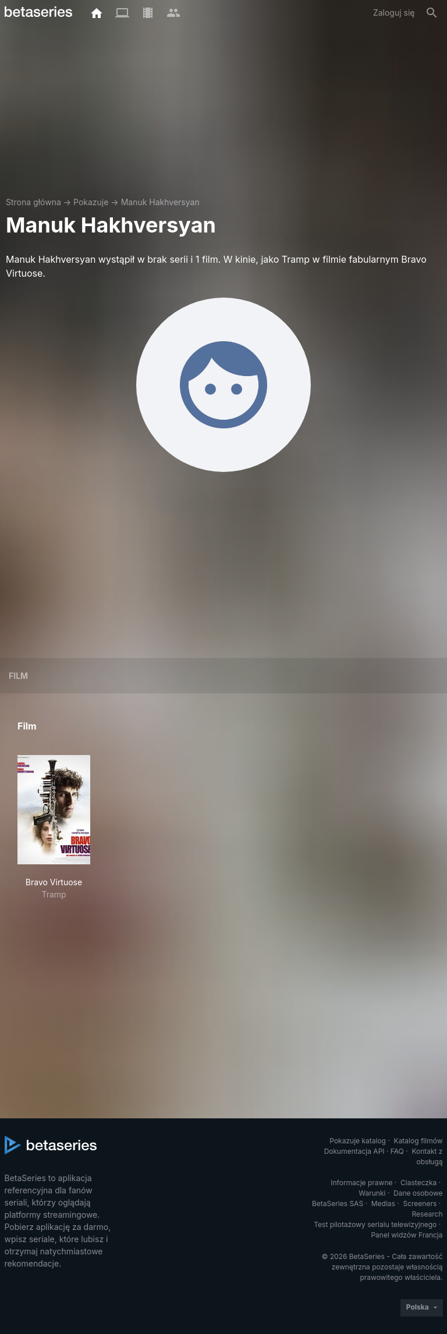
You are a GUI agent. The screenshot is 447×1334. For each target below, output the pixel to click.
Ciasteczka (418, 1182)
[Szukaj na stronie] (432, 13)
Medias (383, 1203)
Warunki (372, 1193)
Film (18, 676)
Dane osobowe (418, 1193)
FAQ (397, 1151)
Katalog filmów (418, 1140)
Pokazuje (90, 202)
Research (427, 1214)
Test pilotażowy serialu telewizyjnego (375, 1224)
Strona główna (33, 202)
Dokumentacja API (354, 1151)
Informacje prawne (361, 1182)
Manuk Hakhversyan (160, 202)
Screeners (420, 1203)
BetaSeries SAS (337, 1203)
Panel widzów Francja (406, 1235)
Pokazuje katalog (357, 1140)
